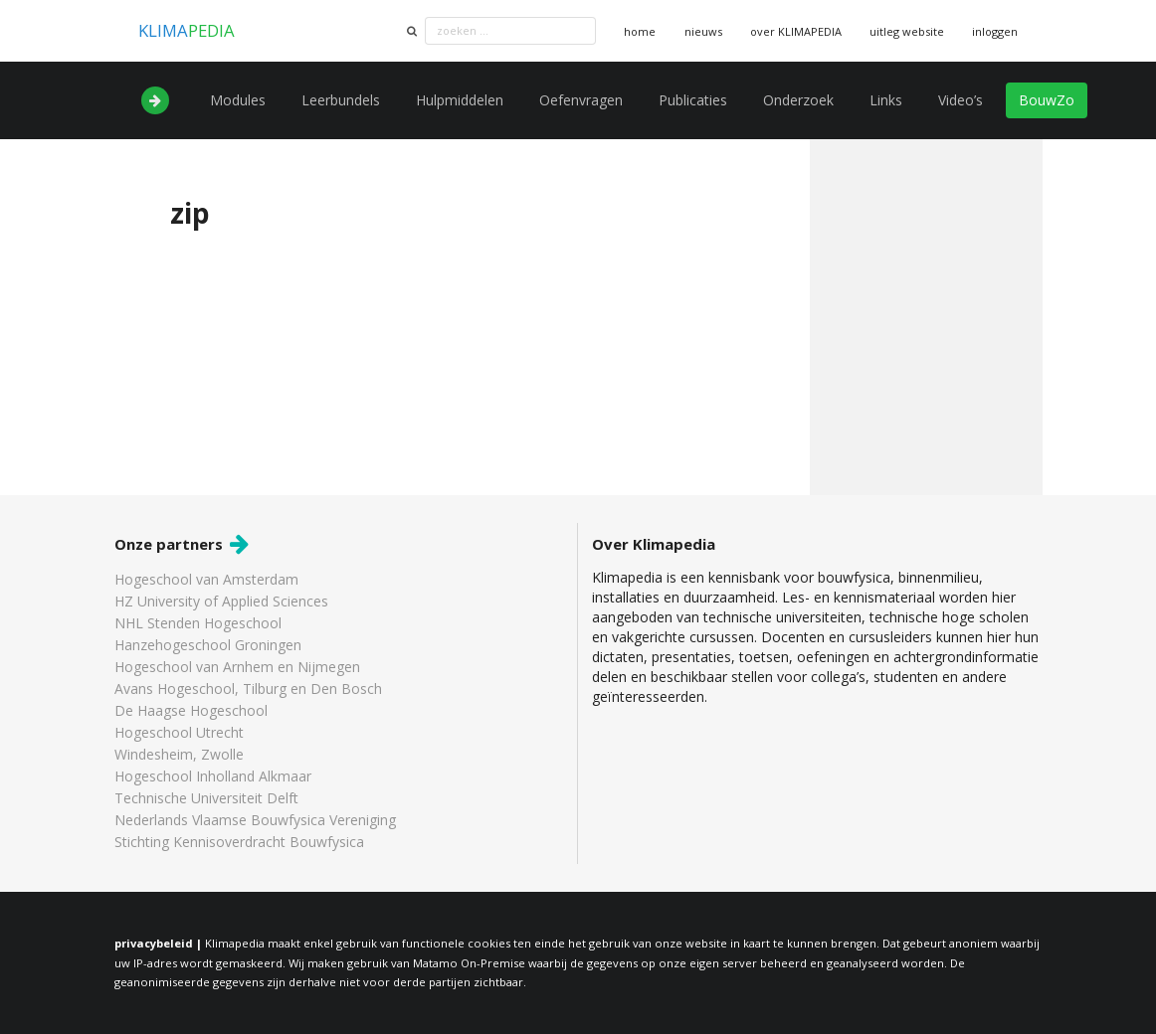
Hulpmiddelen (459, 99)
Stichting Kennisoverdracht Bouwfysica (239, 841)
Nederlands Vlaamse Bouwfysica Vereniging (255, 819)
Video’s (960, 99)
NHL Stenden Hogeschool (198, 622)
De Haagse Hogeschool (191, 710)
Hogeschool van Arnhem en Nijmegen (237, 666)
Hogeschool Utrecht (179, 732)
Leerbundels (340, 99)
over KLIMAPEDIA (796, 31)
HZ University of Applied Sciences (221, 601)
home (640, 31)
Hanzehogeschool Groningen (207, 644)
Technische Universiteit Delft (206, 797)
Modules (238, 99)
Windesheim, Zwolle (179, 754)
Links (885, 99)
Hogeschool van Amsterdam (206, 580)
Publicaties (693, 99)
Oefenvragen (581, 99)
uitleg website (906, 31)
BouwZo (1046, 99)
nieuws (703, 31)
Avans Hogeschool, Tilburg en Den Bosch (248, 688)
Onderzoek (798, 99)
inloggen (995, 31)
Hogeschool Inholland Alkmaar (212, 776)
